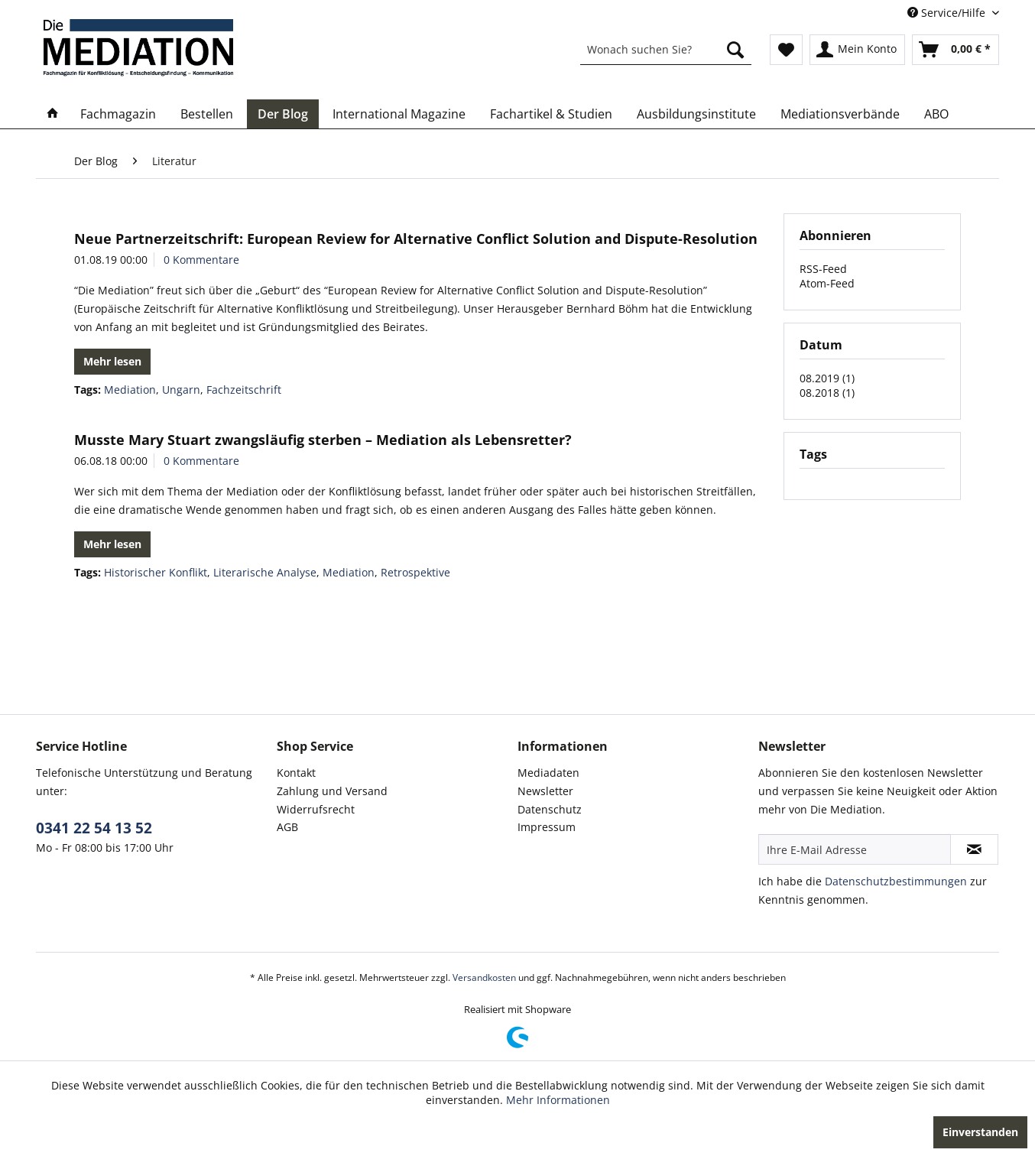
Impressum (547, 827)
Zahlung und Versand (332, 791)
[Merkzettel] (786, 49)
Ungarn (181, 389)
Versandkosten (484, 977)
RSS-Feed (823, 268)
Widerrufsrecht (316, 809)
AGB (287, 827)
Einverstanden (980, 1132)
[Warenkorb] (955, 49)
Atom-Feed (827, 283)
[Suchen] (735, 49)
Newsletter (545, 791)
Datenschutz (550, 809)
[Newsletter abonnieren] (974, 849)
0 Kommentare (201, 259)
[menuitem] (665, 49)
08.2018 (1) (827, 392)
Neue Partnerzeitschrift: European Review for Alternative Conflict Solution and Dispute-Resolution (416, 238)
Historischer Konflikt (155, 572)
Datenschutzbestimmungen (896, 881)
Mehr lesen (112, 361)
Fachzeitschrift (243, 389)
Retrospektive (415, 572)
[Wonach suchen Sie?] (665, 49)
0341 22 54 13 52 (94, 828)
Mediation (130, 389)
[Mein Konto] (857, 49)
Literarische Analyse (264, 572)
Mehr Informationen (558, 1100)
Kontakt (296, 772)
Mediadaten (548, 772)
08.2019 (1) (827, 378)
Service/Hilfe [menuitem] (947, 12)
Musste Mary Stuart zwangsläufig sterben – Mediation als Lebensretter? (323, 439)
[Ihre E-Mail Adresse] (854, 849)
